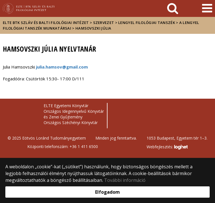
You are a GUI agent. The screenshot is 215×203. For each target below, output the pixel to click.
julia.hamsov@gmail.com (62, 67)
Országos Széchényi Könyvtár (71, 122)
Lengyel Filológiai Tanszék (146, 22)
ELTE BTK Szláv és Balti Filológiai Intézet (46, 22)
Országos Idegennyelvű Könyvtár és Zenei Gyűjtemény (74, 114)
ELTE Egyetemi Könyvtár (66, 105)
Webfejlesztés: (167, 147)
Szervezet (103, 22)
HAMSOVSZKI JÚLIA (93, 28)
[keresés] (172, 8)
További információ (124, 180)
